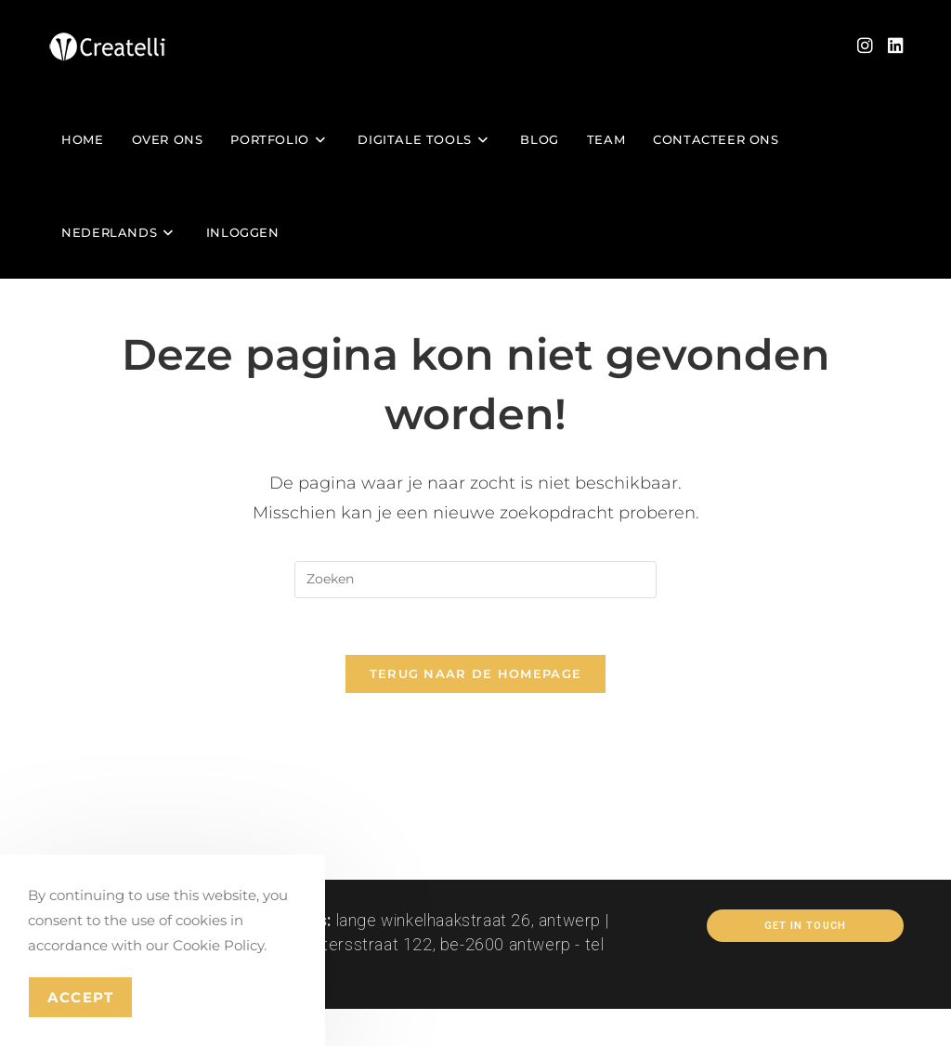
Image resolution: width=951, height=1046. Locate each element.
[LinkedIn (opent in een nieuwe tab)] (895, 46)
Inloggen (243, 232)
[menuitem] (119, 232)
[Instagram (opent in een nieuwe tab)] (865, 46)
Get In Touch (805, 926)
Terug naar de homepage (476, 673)
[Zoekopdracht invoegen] (475, 579)
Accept (80, 997)
